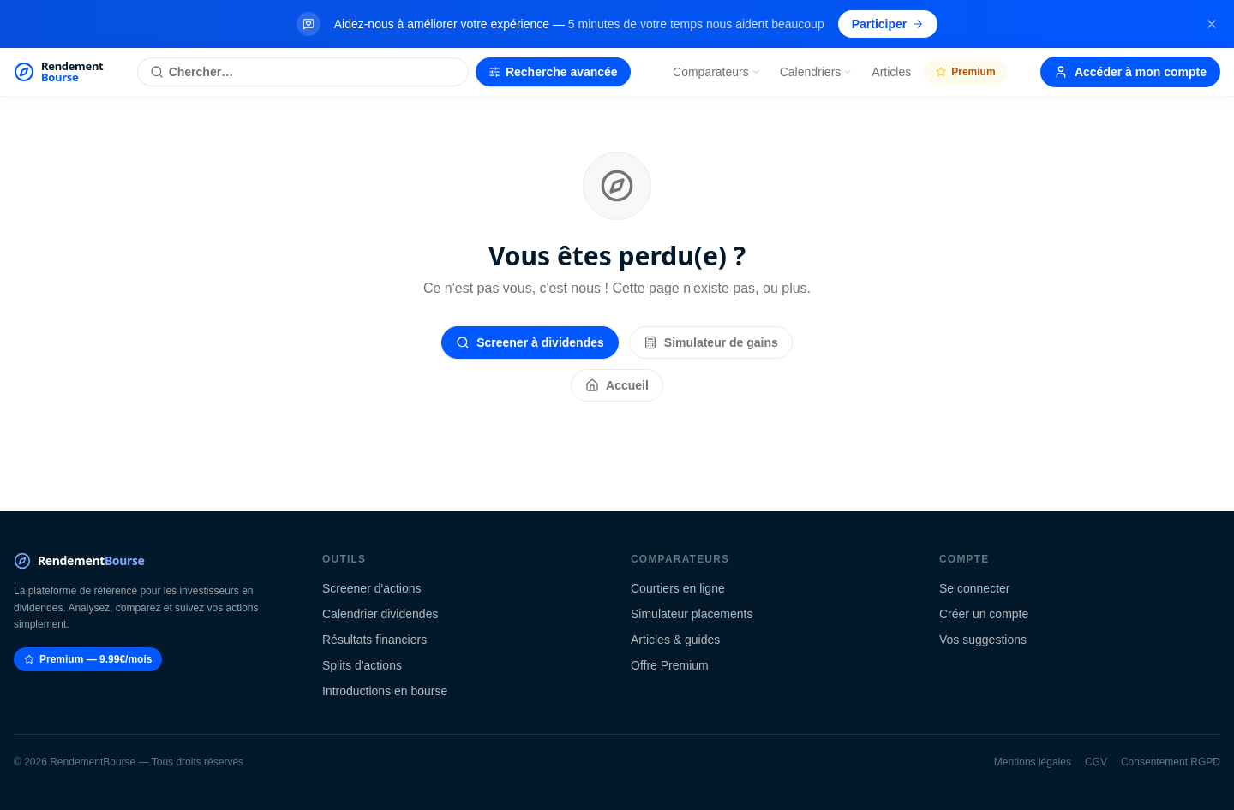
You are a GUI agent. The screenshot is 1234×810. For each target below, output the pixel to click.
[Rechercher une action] (303, 71)
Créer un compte (983, 614)
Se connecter (974, 588)
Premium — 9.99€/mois (88, 659)
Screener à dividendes (530, 342)
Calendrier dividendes (380, 614)
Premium (965, 72)
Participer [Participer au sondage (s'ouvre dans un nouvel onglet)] (888, 24)
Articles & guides (675, 639)
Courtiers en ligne (678, 588)
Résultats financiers (374, 639)
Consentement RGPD (1170, 762)
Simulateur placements (691, 614)
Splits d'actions (362, 665)
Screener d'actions (372, 588)
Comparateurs (717, 72)
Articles (891, 72)
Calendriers (817, 72)
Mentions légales (1032, 762)
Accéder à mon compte (1130, 72)
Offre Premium (670, 665)
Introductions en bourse (384, 691)
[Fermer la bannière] (1212, 24)
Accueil (617, 385)
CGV (1096, 762)
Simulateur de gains (711, 342)
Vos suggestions (983, 639)
